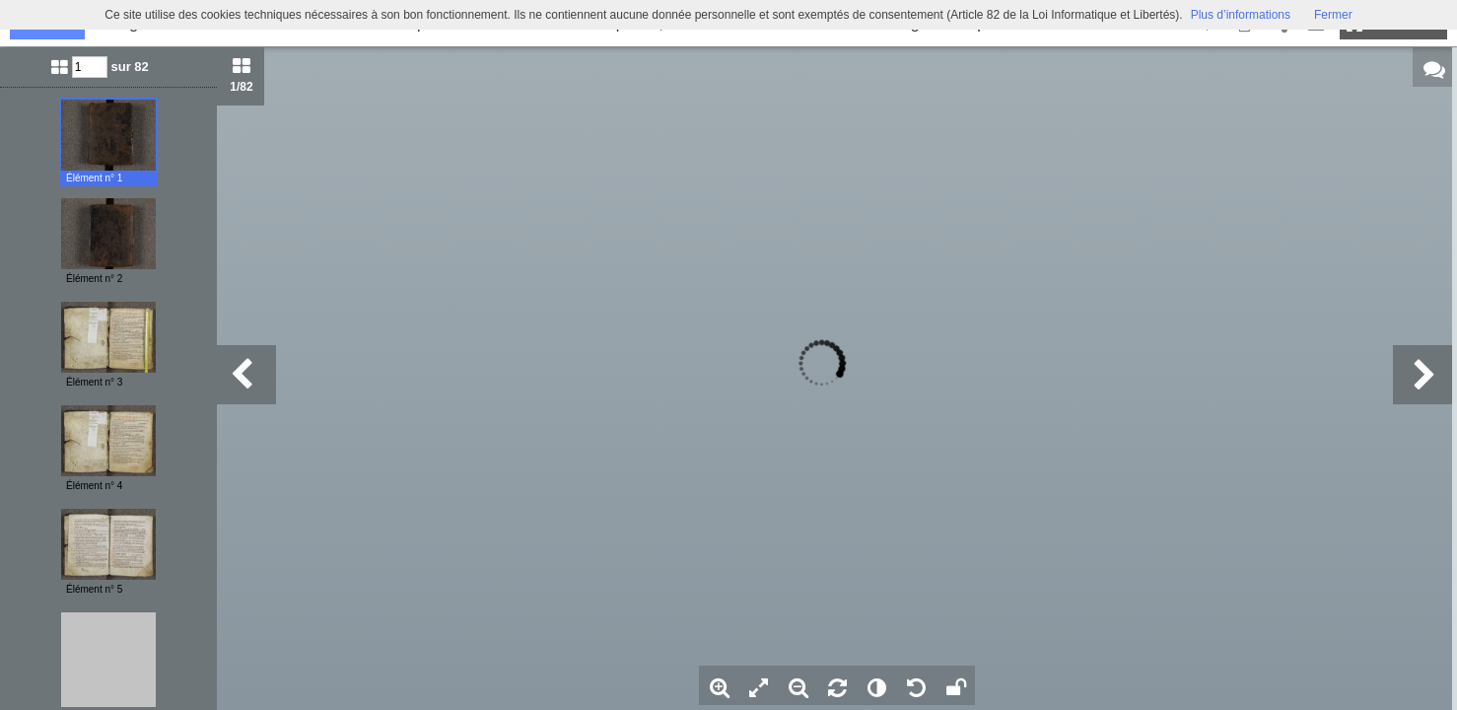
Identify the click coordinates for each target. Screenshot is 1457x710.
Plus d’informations (1240, 15)
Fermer (1333, 15)
